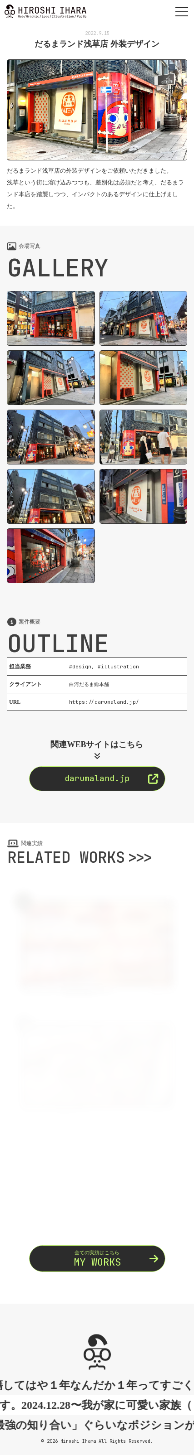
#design (80, 666)
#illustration (118, 666)
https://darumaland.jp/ (104, 702)
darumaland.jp (111, 778)
